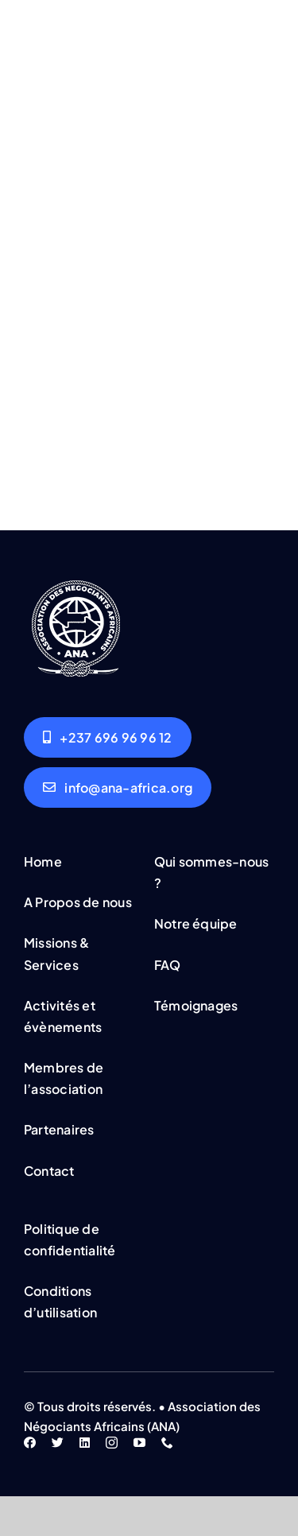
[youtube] (139, 1443)
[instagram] (112, 1443)
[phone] (167, 1443)
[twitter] (58, 1443)
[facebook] (30, 1443)
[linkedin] (84, 1443)
